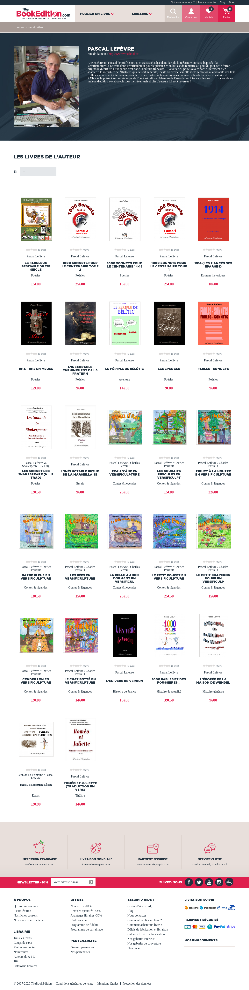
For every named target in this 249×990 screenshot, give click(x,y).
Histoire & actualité (169, 691)
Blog (222, 2)
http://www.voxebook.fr (124, 53)
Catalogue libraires (25, 966)
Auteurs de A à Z (24, 956)
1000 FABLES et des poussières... (169, 681)
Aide (231, 2)
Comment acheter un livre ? (144, 924)
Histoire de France (124, 691)
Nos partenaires (80, 952)
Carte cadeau (79, 920)
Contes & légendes (124, 483)
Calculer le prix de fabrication (146, 934)
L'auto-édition (22, 910)
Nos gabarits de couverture (144, 943)
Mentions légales (107, 983)
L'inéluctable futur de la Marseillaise (80, 473)
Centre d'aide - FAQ (139, 906)
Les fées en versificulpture (80, 577)
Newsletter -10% (81, 906)
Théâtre (80, 795)
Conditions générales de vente (74, 983)
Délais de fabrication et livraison (147, 929)
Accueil (20, 27)
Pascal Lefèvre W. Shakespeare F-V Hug (35, 464)
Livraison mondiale (96, 859)
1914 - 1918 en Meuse (36, 369)
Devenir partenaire (82, 947)
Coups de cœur (23, 942)
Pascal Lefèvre (36, 256)
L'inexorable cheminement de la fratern (80, 370)
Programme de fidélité (84, 924)
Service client (210, 859)
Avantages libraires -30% (86, 915)
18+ (16, 961)
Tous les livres (23, 938)
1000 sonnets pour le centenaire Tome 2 (80, 266)
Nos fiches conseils (26, 915)
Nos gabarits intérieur (140, 938)
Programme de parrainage (87, 929)
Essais (80, 483)
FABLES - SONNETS (213, 369)
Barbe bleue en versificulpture (36, 577)
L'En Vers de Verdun (124, 681)
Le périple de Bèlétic (124, 369)
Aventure (124, 379)
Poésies (35, 275)
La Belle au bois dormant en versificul (124, 578)
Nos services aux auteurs (29, 920)
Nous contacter (207, 2)
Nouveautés (21, 952)
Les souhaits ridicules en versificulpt (169, 474)
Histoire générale (213, 691)
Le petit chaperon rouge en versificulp (213, 578)
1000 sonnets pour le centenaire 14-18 (124, 264)
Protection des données (137, 983)
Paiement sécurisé (152, 859)
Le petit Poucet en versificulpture (169, 577)
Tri (15, 171)
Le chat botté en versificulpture (80, 681)
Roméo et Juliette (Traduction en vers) (80, 786)
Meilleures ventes (25, 947)
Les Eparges (169, 369)
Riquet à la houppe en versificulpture (213, 473)
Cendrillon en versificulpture (36, 681)
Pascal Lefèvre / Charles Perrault (124, 464)
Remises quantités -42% (86, 910)
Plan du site (134, 948)
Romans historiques (213, 275)
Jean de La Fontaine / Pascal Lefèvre (35, 776)
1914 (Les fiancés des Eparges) (213, 264)
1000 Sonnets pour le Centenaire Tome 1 (168, 266)
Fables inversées (36, 785)
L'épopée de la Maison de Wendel (213, 681)
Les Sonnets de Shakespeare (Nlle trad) (35, 474)
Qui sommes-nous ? (183, 2)
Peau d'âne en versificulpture (124, 473)
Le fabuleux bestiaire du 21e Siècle (35, 266)
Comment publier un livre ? (144, 920)
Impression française (39, 859)
